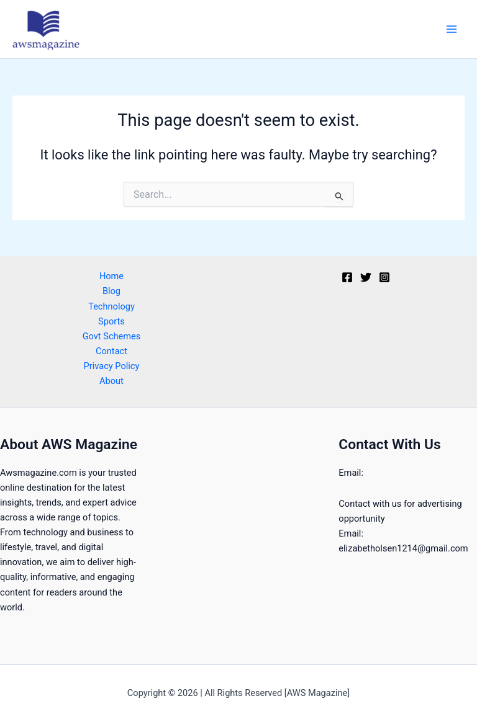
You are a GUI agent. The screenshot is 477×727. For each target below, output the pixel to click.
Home (111, 276)
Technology (111, 306)
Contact (111, 351)
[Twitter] (365, 277)
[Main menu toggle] (451, 29)
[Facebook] (347, 277)
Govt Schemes (112, 336)
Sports (111, 321)
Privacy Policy (112, 366)
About (111, 380)
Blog (111, 291)
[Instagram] (384, 277)
